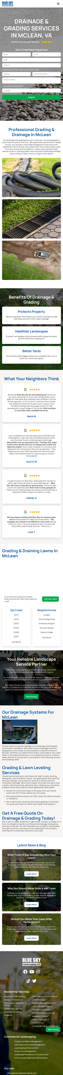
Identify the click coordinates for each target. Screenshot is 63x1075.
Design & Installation (13, 1000)
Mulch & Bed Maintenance (44, 1003)
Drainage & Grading (12, 1012)
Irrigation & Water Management (28, 1041)
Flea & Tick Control (40, 1019)
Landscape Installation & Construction (31, 1054)
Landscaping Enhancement (26, 1048)
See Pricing (31, 696)
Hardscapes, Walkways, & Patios (15, 1004)
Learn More (31, 874)
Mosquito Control (40, 1016)
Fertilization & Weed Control (45, 996)
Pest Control (38, 1023)
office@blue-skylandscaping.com (21, 1073)
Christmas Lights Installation (45, 1026)
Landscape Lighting (13, 1009)
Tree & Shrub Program (42, 1006)
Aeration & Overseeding (14, 996)
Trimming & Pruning (41, 1010)
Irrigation (8, 1015)
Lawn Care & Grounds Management (30, 1045)
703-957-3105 (50, 599)
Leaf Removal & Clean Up (43, 1013)
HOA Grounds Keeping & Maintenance (31, 1058)
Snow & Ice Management (25, 1051)
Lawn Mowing (38, 1000)
